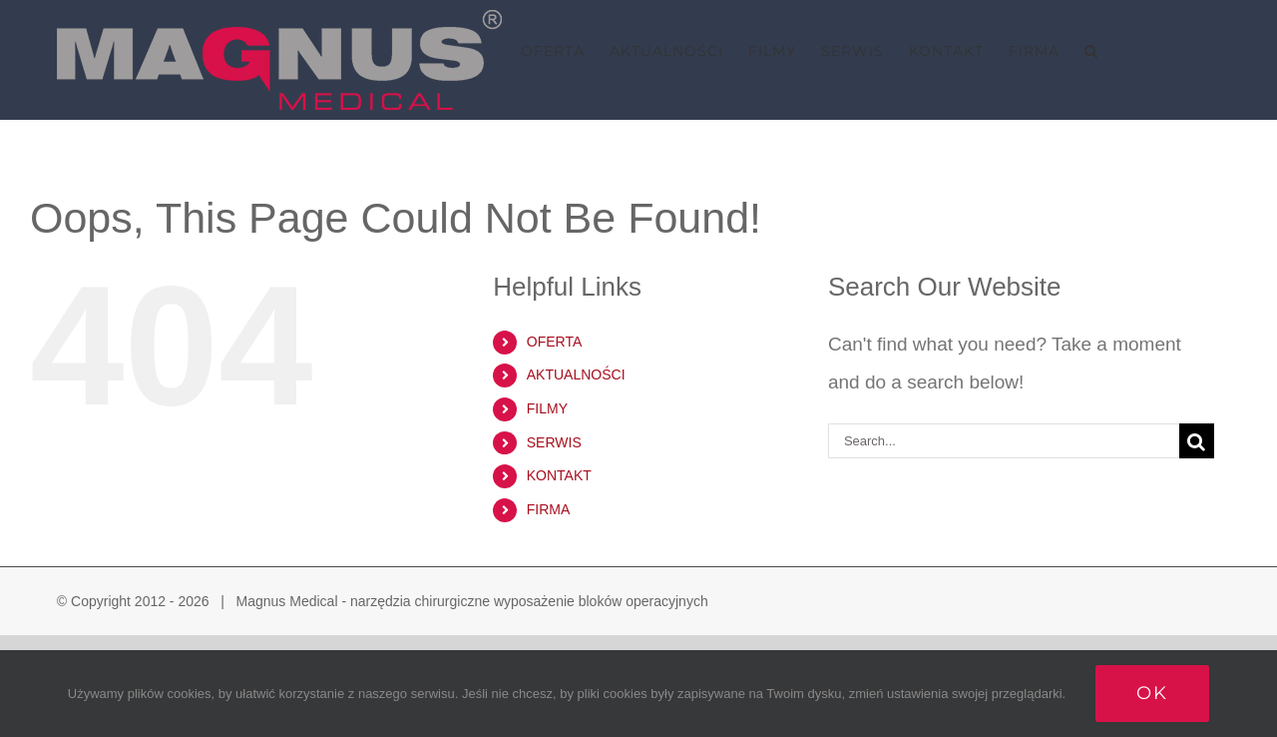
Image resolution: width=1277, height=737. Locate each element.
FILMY (547, 408)
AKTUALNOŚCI (576, 374)
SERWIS (554, 442)
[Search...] (1003, 440)
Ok (1152, 693)
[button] (1091, 51)
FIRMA (549, 509)
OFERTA (555, 342)
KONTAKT (559, 475)
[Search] (1196, 440)
